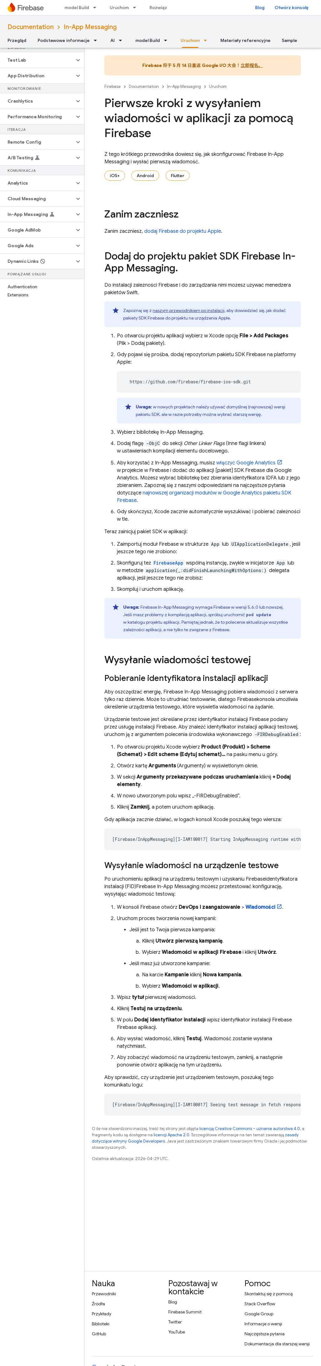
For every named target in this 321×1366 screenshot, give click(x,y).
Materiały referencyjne (245, 40)
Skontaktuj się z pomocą (268, 1294)
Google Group (259, 1314)
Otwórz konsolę (291, 7)
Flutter (177, 175)
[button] (37, 60)
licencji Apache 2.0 (171, 1135)
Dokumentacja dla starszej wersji (277, 1344)
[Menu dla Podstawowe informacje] (97, 40)
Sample (289, 40)
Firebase (112, 86)
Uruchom (119, 7)
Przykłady (101, 1314)
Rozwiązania (163, 7)
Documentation (31, 27)
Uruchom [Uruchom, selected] (190, 40)
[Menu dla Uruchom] (136, 7)
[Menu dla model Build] (96, 7)
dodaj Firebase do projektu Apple (182, 231)
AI (112, 40)
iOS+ (115, 175)
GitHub (99, 1334)
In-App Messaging (90, 27)
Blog (260, 7)
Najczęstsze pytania (265, 1334)
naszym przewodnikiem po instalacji (188, 310)
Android (145, 175)
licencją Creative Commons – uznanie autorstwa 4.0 (249, 1128)
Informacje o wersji (263, 1324)
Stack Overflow (260, 1304)
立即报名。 (252, 65)
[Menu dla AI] (122, 40)
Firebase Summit (185, 1312)
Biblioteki (100, 1324)
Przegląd (17, 40)
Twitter (175, 1322)
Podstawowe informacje (64, 40)
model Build (77, 7)
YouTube (176, 1332)
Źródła (98, 1304)
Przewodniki (104, 1294)
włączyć (246, 463)
